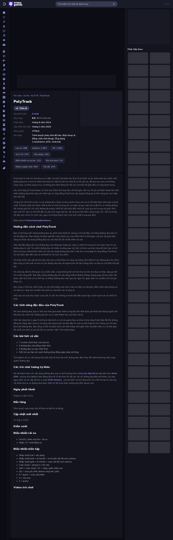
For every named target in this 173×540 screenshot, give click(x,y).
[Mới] (4, 21)
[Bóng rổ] (4, 79)
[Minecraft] (4, 129)
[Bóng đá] (4, 74)
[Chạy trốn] (4, 88)
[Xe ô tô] (4, 161)
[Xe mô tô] (4, 156)
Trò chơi (17, 95)
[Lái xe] (4, 120)
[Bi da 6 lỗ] (4, 69)
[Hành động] (4, 106)
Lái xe (26, 95)
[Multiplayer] (4, 40)
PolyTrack (44, 95)
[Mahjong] (4, 124)
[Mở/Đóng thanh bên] (4, 4)
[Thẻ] (4, 168)
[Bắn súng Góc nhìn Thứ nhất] (4, 60)
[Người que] (4, 134)
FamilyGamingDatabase (38, 220)
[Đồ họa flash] (4, 97)
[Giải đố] (4, 102)
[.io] (4, 111)
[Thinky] (4, 152)
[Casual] (4, 83)
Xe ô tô (34, 95)
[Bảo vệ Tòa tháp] (4, 65)
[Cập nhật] (4, 31)
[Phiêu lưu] (4, 143)
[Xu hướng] (4, 26)
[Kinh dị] (4, 115)
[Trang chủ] (4, 12)
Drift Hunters (55, 379)
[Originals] (4, 35)
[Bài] (4, 51)
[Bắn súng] (4, 56)
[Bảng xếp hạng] (4, 44)
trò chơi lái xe (91, 373)
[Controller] (4, 92)
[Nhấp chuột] (4, 138)
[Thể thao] (4, 147)
